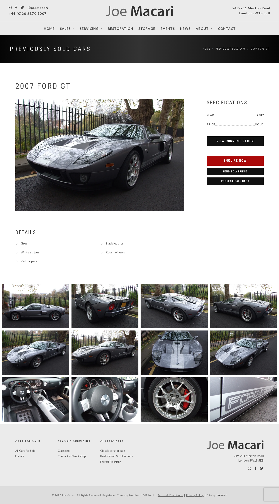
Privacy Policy (195, 495)
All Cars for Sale (25, 450)
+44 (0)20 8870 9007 (28, 13)
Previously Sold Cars (50, 48)
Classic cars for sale (112, 450)
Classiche (64, 450)
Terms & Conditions (170, 495)
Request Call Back (235, 181)
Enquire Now (235, 160)
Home (206, 48)
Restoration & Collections (116, 456)
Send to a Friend (235, 171)
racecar (221, 495)
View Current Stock (235, 141)
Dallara (19, 456)
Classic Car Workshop (72, 456)
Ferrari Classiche (110, 462)
